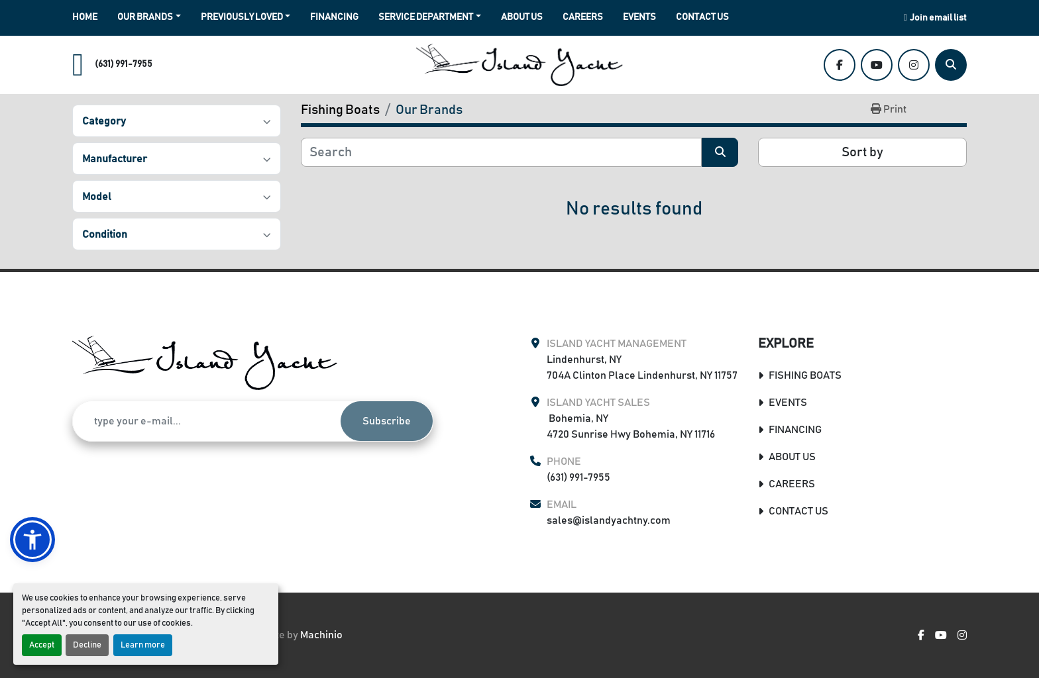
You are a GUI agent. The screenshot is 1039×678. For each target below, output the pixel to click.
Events (639, 17)
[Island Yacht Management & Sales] (204, 363)
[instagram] (914, 65)
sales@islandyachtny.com (609, 520)
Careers (583, 17)
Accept (41, 645)
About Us (522, 17)
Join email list (938, 18)
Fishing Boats (805, 375)
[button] (149, 17)
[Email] (207, 421)
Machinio (321, 635)
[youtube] (877, 65)
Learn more (143, 645)
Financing (334, 17)
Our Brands (145, 17)
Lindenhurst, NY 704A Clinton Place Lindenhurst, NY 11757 (642, 367)
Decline (87, 645)
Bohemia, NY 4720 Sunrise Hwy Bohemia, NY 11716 (631, 426)
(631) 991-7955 (123, 64)
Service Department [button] (425, 17)
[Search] (951, 65)
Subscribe (386, 421)
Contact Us (702, 17)
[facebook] (839, 65)
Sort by (862, 152)
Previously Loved (242, 17)
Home (84, 17)
